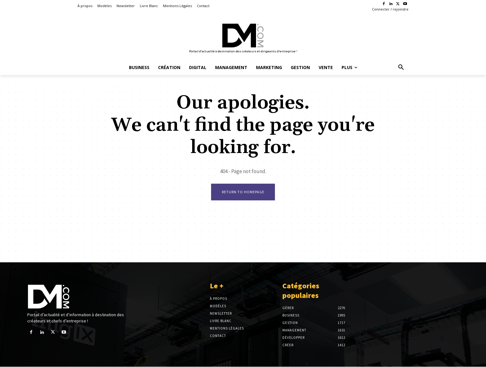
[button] (401, 67)
